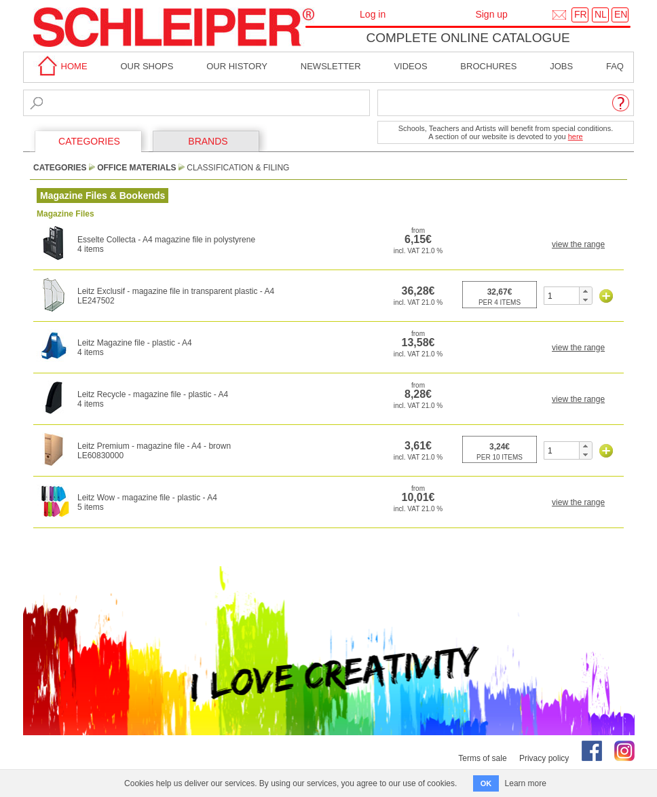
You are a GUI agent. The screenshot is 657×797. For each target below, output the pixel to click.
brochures (488, 66)
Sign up (491, 14)
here (575, 136)
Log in (373, 14)
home (60, 66)
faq (615, 66)
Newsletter (331, 66)
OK (486, 783)
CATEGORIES (89, 141)
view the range (578, 244)
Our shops (146, 66)
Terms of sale (482, 758)
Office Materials (136, 167)
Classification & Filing (238, 167)
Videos (410, 66)
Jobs (561, 66)
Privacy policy (544, 758)
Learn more (525, 783)
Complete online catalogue (467, 38)
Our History (236, 66)
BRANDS (207, 141)
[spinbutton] (562, 295)
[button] (585, 291)
